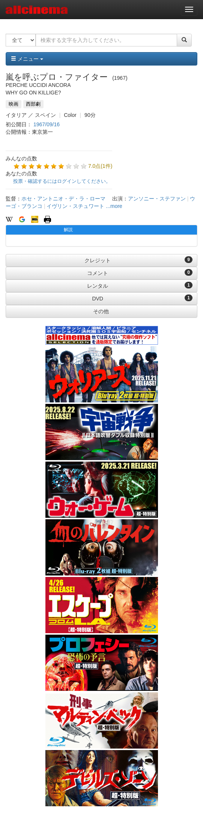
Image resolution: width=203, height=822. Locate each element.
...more (114, 206)
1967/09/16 (46, 124)
